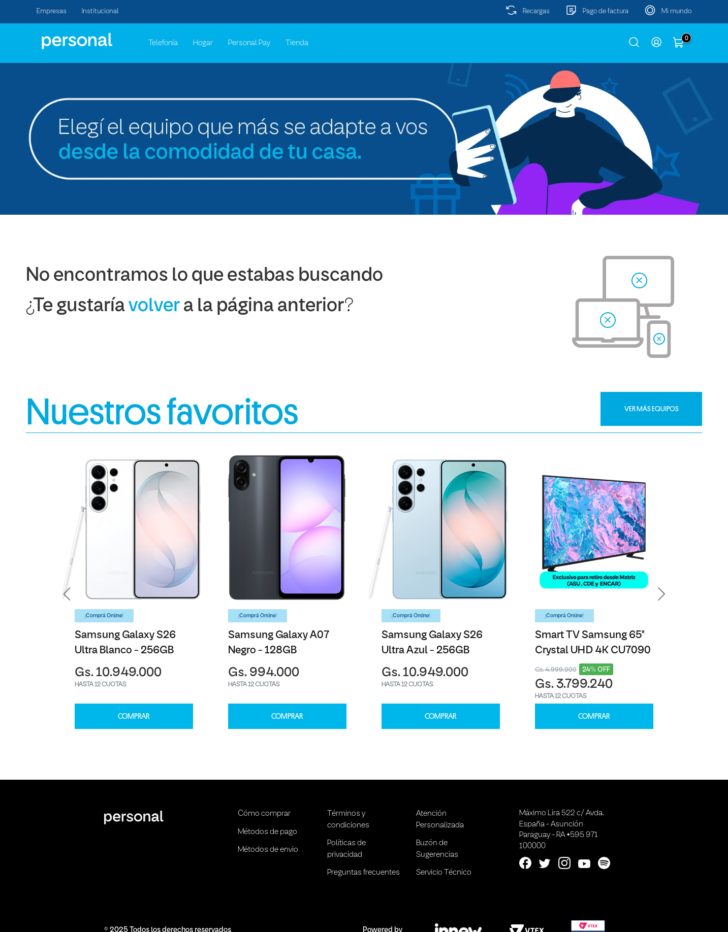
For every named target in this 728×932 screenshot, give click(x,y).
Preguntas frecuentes (363, 872)
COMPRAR (133, 716)
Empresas (52, 11)
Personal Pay (249, 43)
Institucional (100, 11)
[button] (67, 594)
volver (154, 306)
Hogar (203, 43)
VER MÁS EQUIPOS (651, 408)
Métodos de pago (267, 832)
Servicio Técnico (443, 872)
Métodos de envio (268, 849)
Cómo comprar (264, 813)
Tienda (297, 43)
